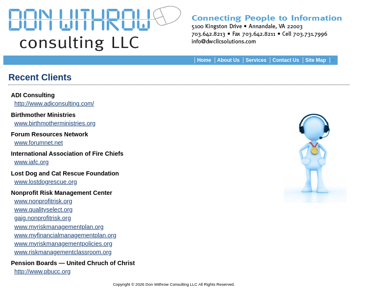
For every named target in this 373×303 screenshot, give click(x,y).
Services (255, 60)
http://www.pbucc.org (42, 271)
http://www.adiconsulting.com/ (54, 103)
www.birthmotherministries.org (55, 123)
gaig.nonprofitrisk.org (42, 218)
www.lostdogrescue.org (45, 181)
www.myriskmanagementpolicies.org (63, 243)
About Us (228, 60)
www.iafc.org (31, 162)
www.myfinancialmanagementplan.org (65, 235)
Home (204, 60)
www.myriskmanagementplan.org (59, 226)
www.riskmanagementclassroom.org (63, 252)
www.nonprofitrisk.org (43, 201)
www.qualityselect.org (43, 209)
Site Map (315, 60)
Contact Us (285, 60)
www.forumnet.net (38, 142)
